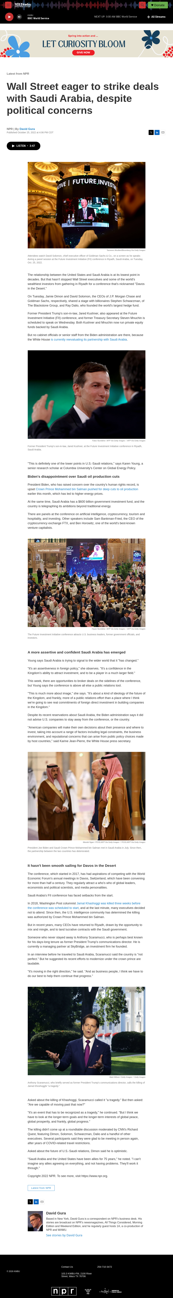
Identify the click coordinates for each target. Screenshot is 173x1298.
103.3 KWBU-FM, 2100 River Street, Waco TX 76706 (76, 1275)
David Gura (27, 129)
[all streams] (156, 17)
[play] (9, 17)
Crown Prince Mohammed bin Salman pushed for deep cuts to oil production (87, 489)
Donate (159, 5)
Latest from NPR (18, 73)
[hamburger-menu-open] (8, 5)
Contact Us (67, 1267)
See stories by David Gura (64, 1235)
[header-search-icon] (142, 5)
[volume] (19, 17)
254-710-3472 (104, 1267)
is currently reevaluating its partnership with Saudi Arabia (89, 339)
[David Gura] (35, 1221)
